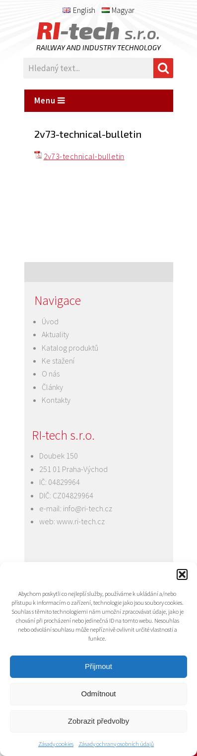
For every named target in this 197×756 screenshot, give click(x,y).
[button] (182, 574)
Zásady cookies (55, 744)
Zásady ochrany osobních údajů (116, 744)
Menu (50, 100)
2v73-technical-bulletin (84, 156)
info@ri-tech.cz (87, 508)
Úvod (50, 321)
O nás (51, 373)
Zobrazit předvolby (98, 721)
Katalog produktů (70, 348)
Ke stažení (58, 361)
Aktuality (55, 334)
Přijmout (98, 666)
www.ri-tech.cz (81, 521)
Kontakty (56, 400)
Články (52, 387)
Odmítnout (98, 693)
